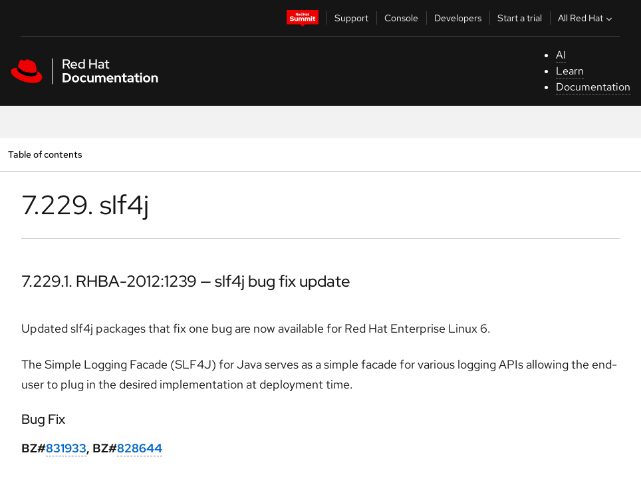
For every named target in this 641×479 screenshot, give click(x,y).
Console (401, 18)
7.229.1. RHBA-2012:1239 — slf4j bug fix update (185, 281)
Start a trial (519, 18)
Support (351, 18)
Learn (570, 71)
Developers (457, 18)
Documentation (593, 87)
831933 (66, 448)
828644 (139, 448)
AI (561, 55)
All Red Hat (586, 18)
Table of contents (44, 154)
